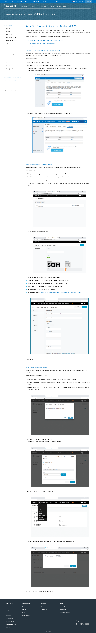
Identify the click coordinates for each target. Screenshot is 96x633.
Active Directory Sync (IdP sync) (12, 77)
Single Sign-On (8, 26)
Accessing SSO (9, 34)
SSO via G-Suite (9, 66)
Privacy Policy (63, 609)
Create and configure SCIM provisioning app (42, 43)
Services (43, 603)
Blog (57, 1)
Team (12, 1)
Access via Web (9, 618)
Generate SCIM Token (11, 40)
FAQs (51, 1)
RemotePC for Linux (11, 624)
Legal (61, 603)
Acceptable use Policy (65, 612)
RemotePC (10, 5)
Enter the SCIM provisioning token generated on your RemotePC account (60, 292)
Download (43, 6)
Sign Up (81, 1)
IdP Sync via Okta (9, 83)
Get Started (26, 603)
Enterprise (19, 1)
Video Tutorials (36, 1)
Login (88, 1)
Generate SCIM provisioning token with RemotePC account (46, 40)
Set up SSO (8, 29)
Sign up (24, 609)
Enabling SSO (8, 32)
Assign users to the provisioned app (40, 46)
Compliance (44, 609)
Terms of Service (64, 606)
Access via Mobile (10, 621)
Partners (6, 1)
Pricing (33, 6)
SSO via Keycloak (9, 60)
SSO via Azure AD (10, 63)
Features (24, 6)
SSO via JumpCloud (10, 69)
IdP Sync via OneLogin (11, 80)
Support (45, 1)
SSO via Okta (8, 57)
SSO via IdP (7, 51)
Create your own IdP (10, 37)
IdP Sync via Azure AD (11, 86)
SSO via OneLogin (10, 54)
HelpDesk (27, 1)
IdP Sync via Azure (13, 90)
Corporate (8, 627)
